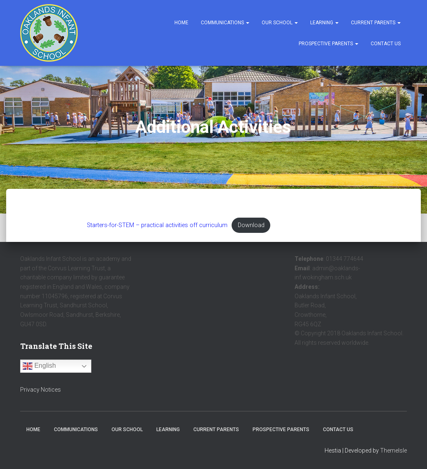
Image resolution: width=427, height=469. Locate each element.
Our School (280, 23)
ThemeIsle (393, 450)
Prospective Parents (328, 43)
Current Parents (376, 23)
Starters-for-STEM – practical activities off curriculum (157, 225)
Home (181, 23)
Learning (324, 23)
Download (251, 225)
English (39, 366)
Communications (225, 23)
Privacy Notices (40, 389)
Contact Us (386, 43)
